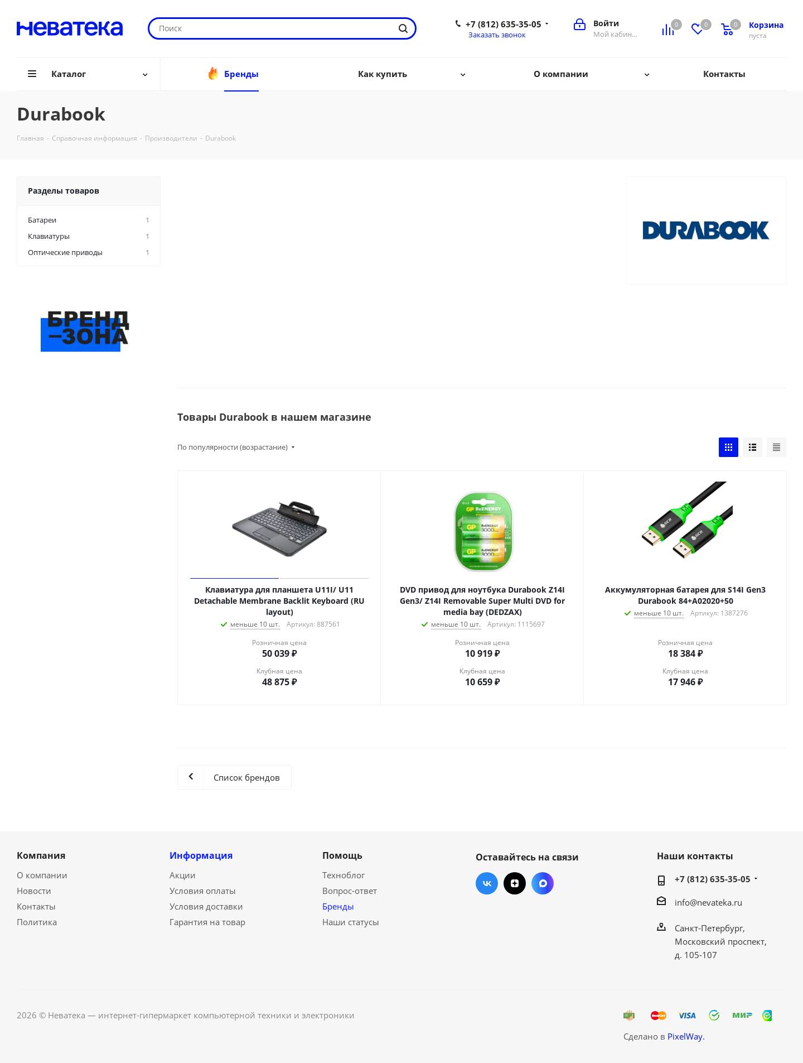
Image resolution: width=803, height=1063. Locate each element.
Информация (201, 855)
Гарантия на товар (207, 921)
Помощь (342, 855)
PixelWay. (686, 1036)
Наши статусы (350, 921)
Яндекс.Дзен (515, 883)
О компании (42, 875)
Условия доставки (206, 906)
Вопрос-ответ (349, 890)
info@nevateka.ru (708, 902)
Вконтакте (487, 883)
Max (542, 883)
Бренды (338, 906)
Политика (37, 921)
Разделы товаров (63, 190)
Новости (34, 890)
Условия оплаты (203, 890)
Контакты (36, 906)
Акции (183, 875)
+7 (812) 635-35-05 (503, 24)
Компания (41, 855)
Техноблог (343, 875)
